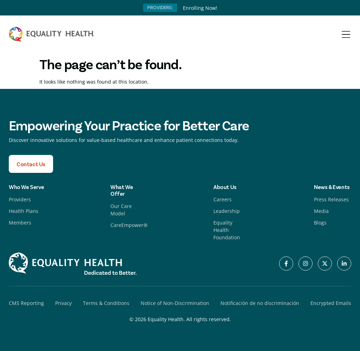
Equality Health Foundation (226, 230)
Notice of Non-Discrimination (175, 303)
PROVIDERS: (160, 7)
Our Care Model (121, 210)
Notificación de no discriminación (259, 303)
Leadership (226, 211)
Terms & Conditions (106, 303)
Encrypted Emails (330, 303)
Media (321, 211)
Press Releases (331, 199)
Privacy (63, 303)
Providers (20, 199)
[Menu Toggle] (346, 34)
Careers (222, 199)
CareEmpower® (129, 225)
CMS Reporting (26, 303)
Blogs (320, 222)
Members (20, 222)
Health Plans (23, 211)
